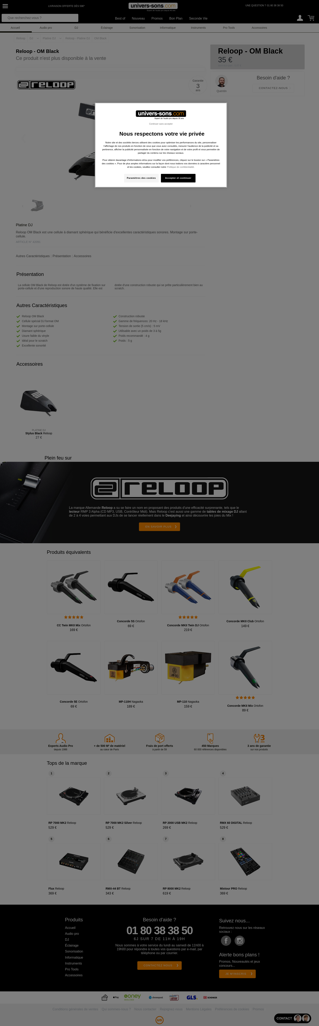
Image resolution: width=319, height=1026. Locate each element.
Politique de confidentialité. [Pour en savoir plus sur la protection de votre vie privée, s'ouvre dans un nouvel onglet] (180, 167)
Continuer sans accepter (161, 124)
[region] (161, 145)
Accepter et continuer (178, 178)
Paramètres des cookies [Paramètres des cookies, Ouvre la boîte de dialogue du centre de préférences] (141, 178)
